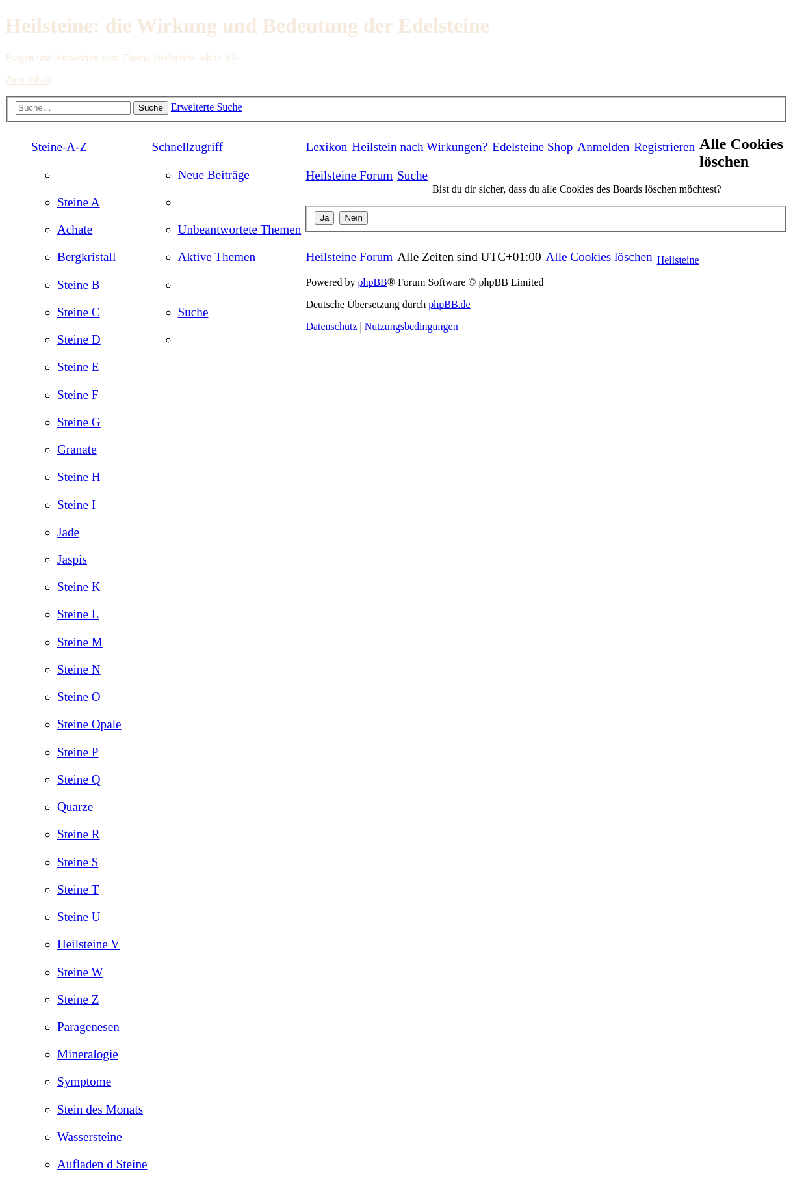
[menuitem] (78, 202)
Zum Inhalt (28, 79)
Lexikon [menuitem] (326, 147)
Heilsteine (678, 260)
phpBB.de (449, 304)
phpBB (372, 282)
